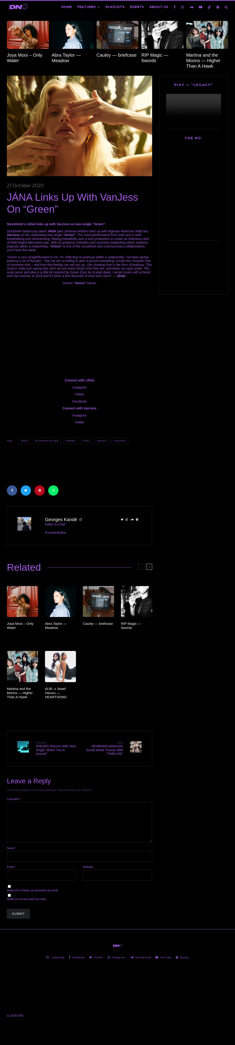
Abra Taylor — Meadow (66, 58)
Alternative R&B (47, 441)
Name (11, 855)
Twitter (79, 394)
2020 (25, 441)
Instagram (79, 387)
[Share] (12, 490)
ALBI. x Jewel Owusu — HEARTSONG (56, 693)
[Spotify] (218, 7)
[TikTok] (209, 7)
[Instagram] (182, 7)
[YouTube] (200, 7)
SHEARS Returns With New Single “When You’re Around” (56, 748)
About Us (158, 7)
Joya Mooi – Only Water (24, 58)
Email (11, 874)
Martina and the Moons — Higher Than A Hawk (203, 61)
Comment (14, 798)
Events (137, 7)
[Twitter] (96, 964)
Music (102, 441)
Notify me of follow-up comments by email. (33, 897)
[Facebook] (174, 7)
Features (86, 7)
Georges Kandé (61, 519)
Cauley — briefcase (117, 55)
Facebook (80, 401)
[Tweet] (26, 490)
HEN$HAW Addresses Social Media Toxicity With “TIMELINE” (103, 748)
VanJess (120, 441)
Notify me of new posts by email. (27, 906)
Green (71, 441)
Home (66, 7)
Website (88, 874)
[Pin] (39, 490)
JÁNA (87, 441)
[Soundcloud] (191, 7)
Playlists (115, 7)
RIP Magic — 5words (154, 58)
